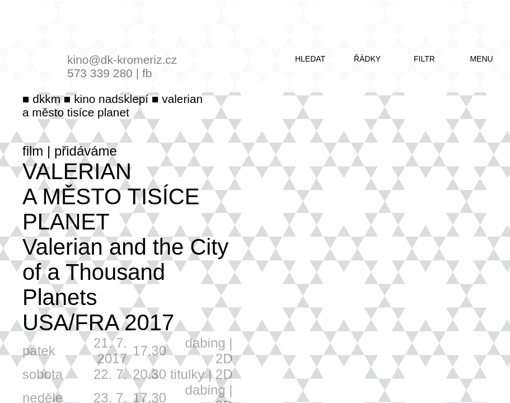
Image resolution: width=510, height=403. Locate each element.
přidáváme (85, 150)
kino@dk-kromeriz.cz (122, 59)
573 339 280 (100, 73)
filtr (424, 58)
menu (481, 58)
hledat (310, 58)
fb (147, 73)
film (32, 150)
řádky (367, 58)
